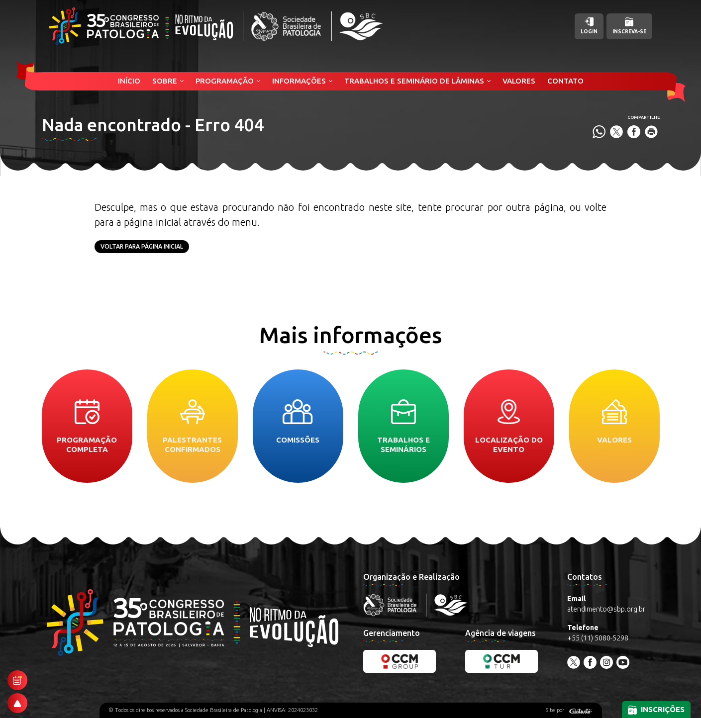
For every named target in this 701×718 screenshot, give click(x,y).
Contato (565, 81)
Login (589, 25)
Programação (225, 81)
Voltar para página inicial (141, 246)
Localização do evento (509, 426)
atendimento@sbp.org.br (606, 609)
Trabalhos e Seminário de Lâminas (414, 81)
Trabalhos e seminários (403, 426)
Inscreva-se (629, 25)
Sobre (164, 81)
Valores (518, 81)
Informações (299, 81)
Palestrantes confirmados (192, 426)
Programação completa (87, 426)
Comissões (297, 421)
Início (129, 81)
